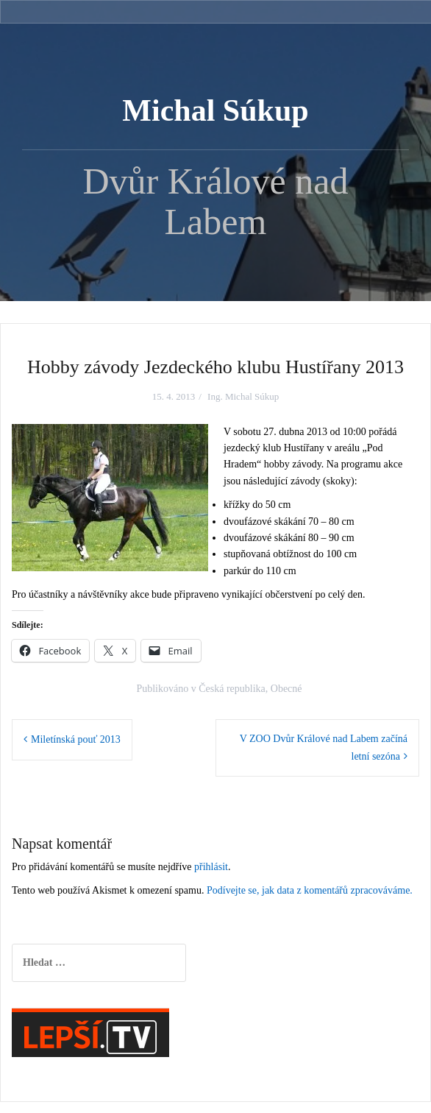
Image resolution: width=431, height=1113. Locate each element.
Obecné (286, 688)
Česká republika (232, 688)
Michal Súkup (215, 110)
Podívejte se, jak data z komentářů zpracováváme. (310, 890)
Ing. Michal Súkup (243, 396)
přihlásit (211, 866)
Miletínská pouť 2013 (76, 739)
